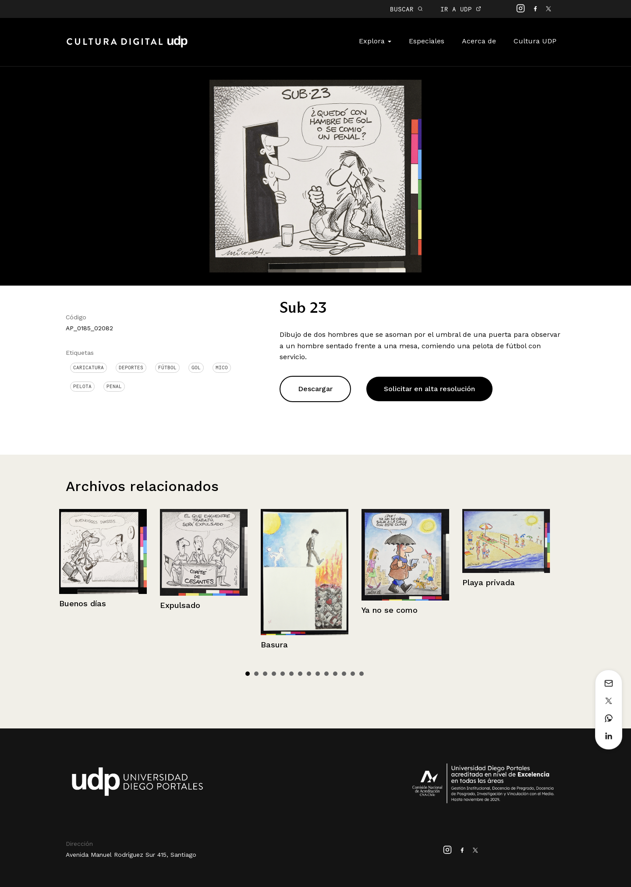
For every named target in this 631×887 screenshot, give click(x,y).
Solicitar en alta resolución (429, 389)
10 (326, 673)
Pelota (82, 386)
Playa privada (488, 582)
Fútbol (167, 367)
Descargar (315, 389)
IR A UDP (460, 9)
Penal (114, 386)
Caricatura (88, 367)
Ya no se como (390, 610)
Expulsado (180, 605)
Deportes (131, 367)
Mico (222, 367)
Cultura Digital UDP (127, 46)
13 (353, 673)
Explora (375, 41)
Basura (274, 644)
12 (344, 673)
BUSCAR (406, 9)
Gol (196, 367)
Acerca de (479, 41)
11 (335, 673)
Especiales (426, 41)
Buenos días (82, 603)
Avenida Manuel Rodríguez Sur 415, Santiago (131, 854)
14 (361, 673)
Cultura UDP (535, 41)
